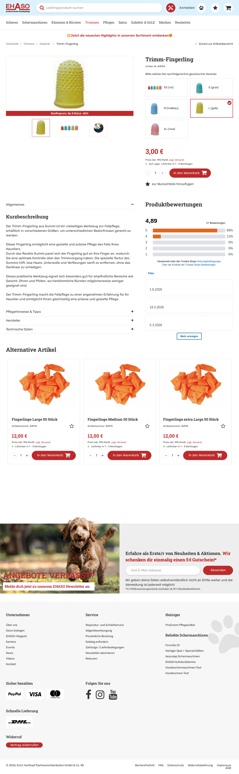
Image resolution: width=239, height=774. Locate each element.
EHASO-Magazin (16, 636)
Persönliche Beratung (99, 636)
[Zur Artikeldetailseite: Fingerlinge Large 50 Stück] (44, 406)
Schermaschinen (34, 22)
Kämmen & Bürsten (66, 22)
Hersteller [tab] (13, 320)
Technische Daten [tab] (19, 329)
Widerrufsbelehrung (200, 765)
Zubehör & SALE (143, 22)
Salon (123, 22)
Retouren (91, 658)
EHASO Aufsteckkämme (180, 662)
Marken (165, 22)
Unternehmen (18, 614)
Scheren (12, 22)
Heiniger (172, 614)
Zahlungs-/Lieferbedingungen (105, 647)
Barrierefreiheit (144, 765)
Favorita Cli (172, 645)
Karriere (11, 642)
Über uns (11, 625)
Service (92, 614)
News (9, 653)
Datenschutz (175, 765)
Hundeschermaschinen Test (183, 667)
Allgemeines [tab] (15, 204)
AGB (228, 768)
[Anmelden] (190, 7)
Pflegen (109, 22)
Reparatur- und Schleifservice (105, 625)
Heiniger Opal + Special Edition (184, 650)
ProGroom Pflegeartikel (180, 625)
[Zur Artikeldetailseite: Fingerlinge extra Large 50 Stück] (195, 406)
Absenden (218, 570)
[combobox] (99, 7)
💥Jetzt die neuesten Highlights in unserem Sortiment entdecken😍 (120, 35)
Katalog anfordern (97, 642)
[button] (72, 426)
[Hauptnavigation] (119, 22)
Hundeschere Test (177, 673)
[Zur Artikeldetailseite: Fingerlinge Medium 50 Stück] (120, 406)
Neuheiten (183, 22)
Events (10, 647)
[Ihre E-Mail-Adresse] (162, 570)
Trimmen (92, 22)
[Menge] (155, 173)
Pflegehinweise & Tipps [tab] (23, 312)
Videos (10, 658)
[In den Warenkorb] (54, 455)
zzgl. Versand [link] (176, 159)
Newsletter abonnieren (100, 653)
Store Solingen (15, 630)
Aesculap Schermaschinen (182, 656)
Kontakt (11, 664)
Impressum (224, 765)
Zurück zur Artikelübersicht (214, 44)
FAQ (160, 765)
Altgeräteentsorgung (99, 630)
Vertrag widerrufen (24, 745)
